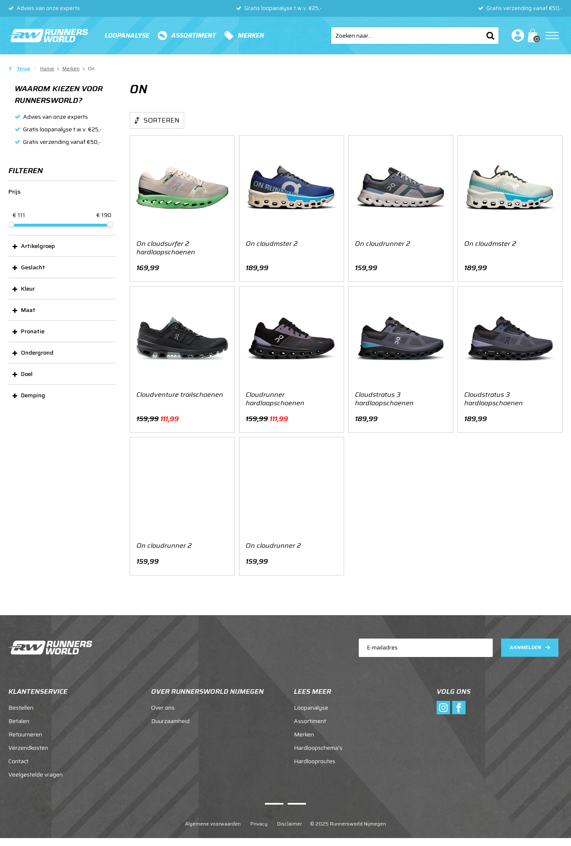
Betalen (18, 721)
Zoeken (490, 35)
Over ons (163, 707)
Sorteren (162, 120)
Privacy (258, 824)
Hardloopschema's (318, 747)
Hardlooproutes (314, 761)
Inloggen (516, 35)
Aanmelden (525, 647)
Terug (23, 68)
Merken (251, 36)
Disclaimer (289, 824)
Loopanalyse (127, 36)
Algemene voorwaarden (213, 824)
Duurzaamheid (170, 721)
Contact (18, 761)
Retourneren (25, 734)
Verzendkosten (28, 747)
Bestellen (20, 707)
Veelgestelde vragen (35, 774)
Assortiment (193, 36)
